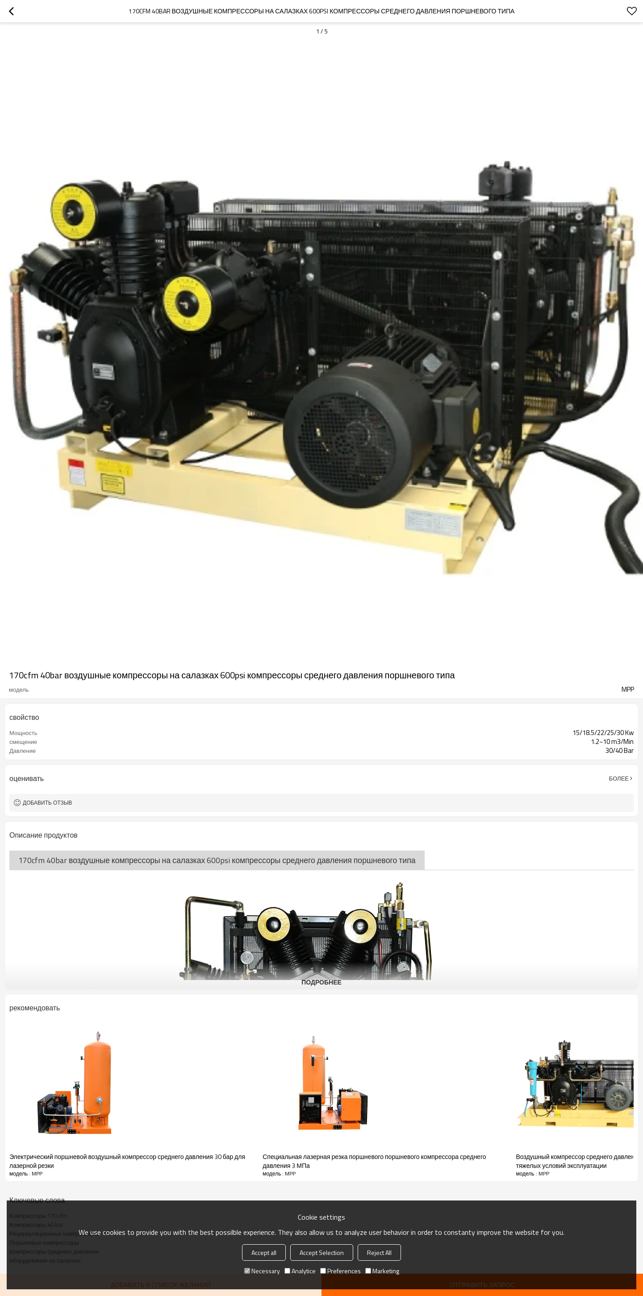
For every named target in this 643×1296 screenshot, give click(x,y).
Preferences (340, 1270)
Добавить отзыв (47, 802)
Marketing (382, 1270)
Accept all (263, 1252)
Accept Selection (322, 1252)
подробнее (321, 982)
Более (619, 778)
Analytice (300, 1270)
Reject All (379, 1252)
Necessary (262, 1270)
